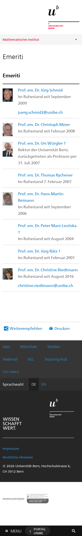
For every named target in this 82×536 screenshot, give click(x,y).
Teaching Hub (55, 359)
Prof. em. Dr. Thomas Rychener (45, 175)
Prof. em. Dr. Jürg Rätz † (39, 251)
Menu (15, 530)
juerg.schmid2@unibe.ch (40, 112)
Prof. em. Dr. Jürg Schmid (40, 90)
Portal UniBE (40, 531)
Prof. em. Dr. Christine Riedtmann (48, 269)
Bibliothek (28, 346)
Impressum (11, 448)
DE (33, 384)
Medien (53, 346)
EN (43, 384)
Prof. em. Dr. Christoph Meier (44, 124)
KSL (31, 359)
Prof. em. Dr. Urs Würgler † (42, 143)
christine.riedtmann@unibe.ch (45, 285)
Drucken (62, 328)
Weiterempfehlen (26, 328)
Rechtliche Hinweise (18, 457)
